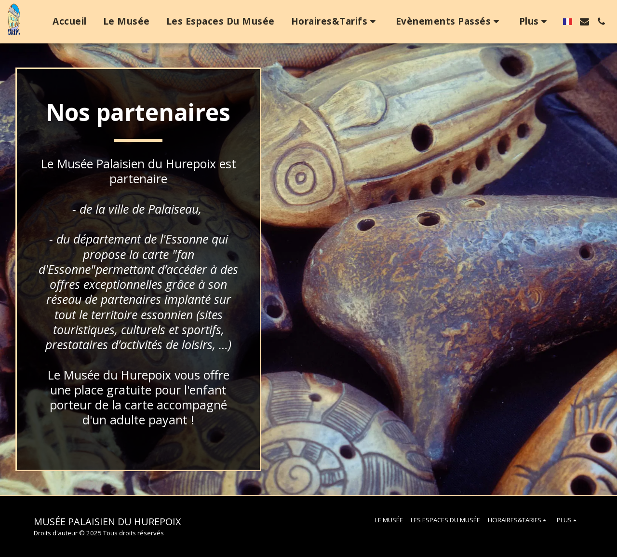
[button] (335, 22)
